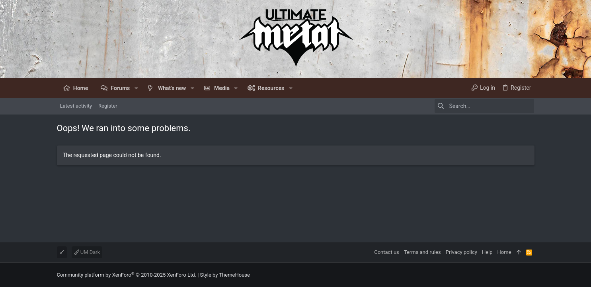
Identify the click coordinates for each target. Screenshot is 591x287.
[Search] (484, 106)
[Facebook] (530, 275)
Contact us (386, 252)
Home (504, 252)
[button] (136, 88)
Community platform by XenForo (126, 275)
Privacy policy (461, 252)
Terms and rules (422, 252)
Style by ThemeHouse (225, 275)
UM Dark (87, 252)
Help (487, 252)
